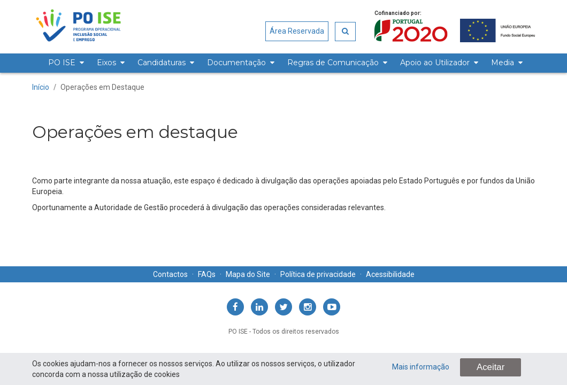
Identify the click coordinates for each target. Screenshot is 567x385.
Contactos (170, 274)
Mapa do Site (248, 274)
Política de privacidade (318, 274)
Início (40, 87)
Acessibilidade (390, 274)
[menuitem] (64, 63)
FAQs (207, 274)
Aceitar (490, 367)
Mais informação (420, 367)
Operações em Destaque (102, 87)
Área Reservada (297, 31)
